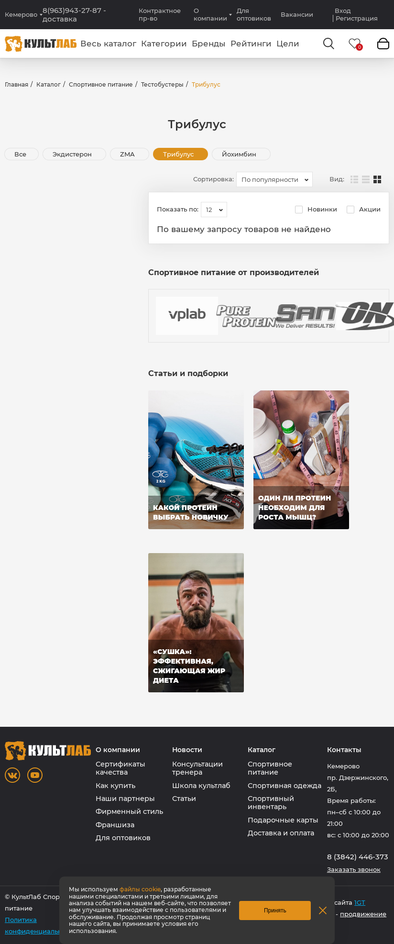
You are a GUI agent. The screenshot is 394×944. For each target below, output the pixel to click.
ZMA (128, 154)
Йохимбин (240, 154)
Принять (275, 910)
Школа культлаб (201, 785)
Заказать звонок (354, 869)
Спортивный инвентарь (271, 802)
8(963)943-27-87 (74, 14)
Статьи (184, 798)
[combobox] (274, 179)
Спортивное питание (101, 84)
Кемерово (21, 14)
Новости (187, 750)
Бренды (209, 43)
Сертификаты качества (120, 768)
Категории (164, 43)
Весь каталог (108, 43)
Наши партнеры (125, 798)
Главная (16, 84)
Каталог (48, 84)
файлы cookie (140, 889)
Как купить (115, 785)
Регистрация (357, 18)
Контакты (344, 750)
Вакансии (297, 14)
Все (20, 154)
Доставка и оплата (281, 833)
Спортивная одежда (284, 785)
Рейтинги (251, 43)
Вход (343, 10)
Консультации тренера (197, 768)
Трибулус (179, 154)
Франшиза (115, 825)
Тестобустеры (162, 84)
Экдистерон (73, 154)
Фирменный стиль (129, 811)
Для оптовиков (254, 14)
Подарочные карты (283, 820)
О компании (210, 14)
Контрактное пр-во (160, 14)
